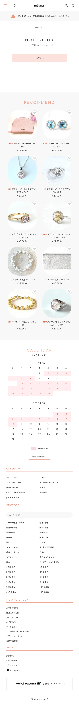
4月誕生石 (44, 572)
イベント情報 (11, 660)
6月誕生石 (44, 577)
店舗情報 (10, 655)
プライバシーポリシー (15, 636)
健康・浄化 (44, 522)
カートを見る (11, 626)
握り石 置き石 (12, 487)
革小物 (42, 487)
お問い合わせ (12, 640)
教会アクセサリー (13, 552)
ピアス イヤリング (13, 482)
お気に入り (11, 622)
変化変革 (43, 532)
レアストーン (11, 557)
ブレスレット (11, 477)
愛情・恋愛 (10, 532)
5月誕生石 (10, 577)
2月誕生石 (44, 567)
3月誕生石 (10, 572)
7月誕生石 (10, 581)
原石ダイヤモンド (47, 557)
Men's (9, 562)
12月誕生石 (45, 591)
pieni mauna (12, 497)
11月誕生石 (11, 591)
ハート (42, 542)
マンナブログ (11, 665)
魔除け (9, 537)
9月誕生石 (10, 586)
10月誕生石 (45, 586)
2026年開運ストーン (15, 522)
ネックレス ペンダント (49, 482)
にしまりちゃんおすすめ (49, 562)
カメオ (42, 552)
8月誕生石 (44, 581)
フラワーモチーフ (13, 547)
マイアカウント (12, 617)
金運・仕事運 (11, 527)
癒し (8, 542)
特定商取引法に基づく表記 (17, 631)
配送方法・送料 (38, 456)
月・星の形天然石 (47, 547)
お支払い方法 (12, 608)
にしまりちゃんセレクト (15, 492)
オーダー (43, 492)
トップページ (39, 57)
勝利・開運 (44, 527)
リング (42, 477)
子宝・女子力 (45, 537)
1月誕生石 (10, 567)
